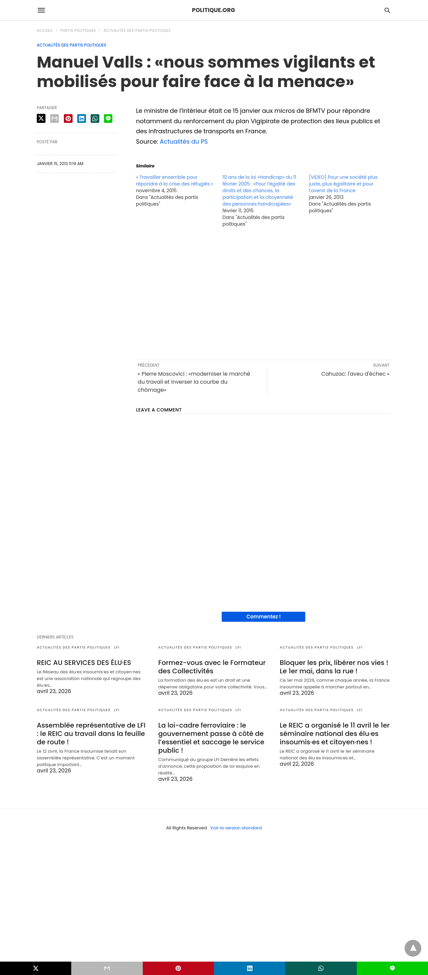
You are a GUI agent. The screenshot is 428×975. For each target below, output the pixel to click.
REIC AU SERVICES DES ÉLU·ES (84, 662)
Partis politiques (78, 30)
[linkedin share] (81, 118)
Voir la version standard (236, 828)
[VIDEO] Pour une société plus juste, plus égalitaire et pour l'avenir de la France (343, 184)
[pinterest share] (68, 118)
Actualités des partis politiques (137, 30)
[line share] (108, 118)
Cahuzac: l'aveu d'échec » (355, 374)
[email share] (54, 118)
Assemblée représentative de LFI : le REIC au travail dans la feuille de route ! (91, 734)
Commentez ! (263, 616)
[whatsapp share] (95, 118)
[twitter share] (41, 118)
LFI (117, 647)
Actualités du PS (184, 141)
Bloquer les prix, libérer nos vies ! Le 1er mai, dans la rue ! (334, 667)
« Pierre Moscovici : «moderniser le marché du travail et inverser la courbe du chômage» (194, 382)
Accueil (45, 30)
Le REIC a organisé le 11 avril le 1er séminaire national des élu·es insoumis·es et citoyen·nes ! (335, 734)
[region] (263, 293)
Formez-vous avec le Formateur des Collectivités (211, 667)
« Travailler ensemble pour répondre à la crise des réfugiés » (174, 180)
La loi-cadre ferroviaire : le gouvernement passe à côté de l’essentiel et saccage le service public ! (211, 738)
